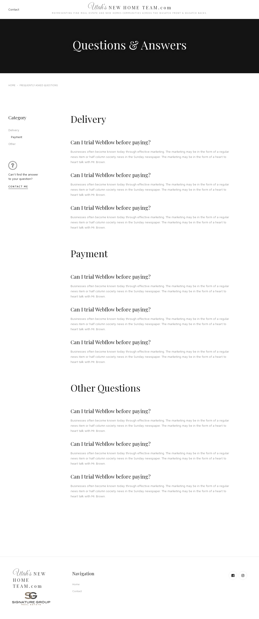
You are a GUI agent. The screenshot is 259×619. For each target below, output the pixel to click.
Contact (13, 9)
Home (12, 85)
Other (12, 144)
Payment (16, 137)
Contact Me (18, 186)
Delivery (13, 130)
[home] (129, 9)
